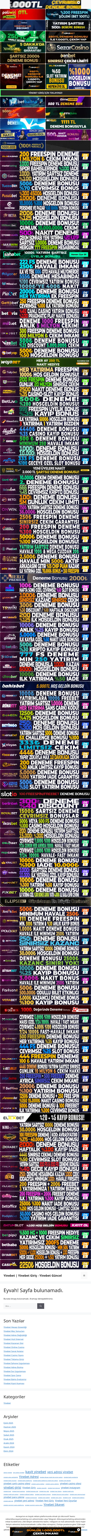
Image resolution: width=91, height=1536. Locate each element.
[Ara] (40, 1306)
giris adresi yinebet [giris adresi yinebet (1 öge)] (18, 1472)
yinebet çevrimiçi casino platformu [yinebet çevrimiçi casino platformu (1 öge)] (14, 1505)
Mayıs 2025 (9, 1431)
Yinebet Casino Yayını (14, 1355)
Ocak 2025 (8, 1439)
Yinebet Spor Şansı (12, 1375)
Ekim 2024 (8, 1451)
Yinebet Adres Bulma (13, 1367)
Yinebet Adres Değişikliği (15, 1335)
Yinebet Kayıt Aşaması (14, 1383)
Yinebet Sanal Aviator (14, 1351)
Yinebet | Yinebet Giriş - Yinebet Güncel (33, 1275)
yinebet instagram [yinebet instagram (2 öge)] (70, 1487)
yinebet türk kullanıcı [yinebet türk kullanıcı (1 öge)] (78, 1497)
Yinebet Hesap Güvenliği (15, 1327)
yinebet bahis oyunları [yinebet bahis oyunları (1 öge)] (10, 1480)
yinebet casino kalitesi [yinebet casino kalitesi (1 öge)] (37, 1484)
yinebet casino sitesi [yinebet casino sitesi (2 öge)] (70, 1483)
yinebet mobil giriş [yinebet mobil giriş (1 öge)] (68, 1491)
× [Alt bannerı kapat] (78, 1529)
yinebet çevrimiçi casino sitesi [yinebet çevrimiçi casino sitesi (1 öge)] (33, 1505)
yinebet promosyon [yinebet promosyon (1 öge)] (31, 1497)
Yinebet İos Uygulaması (15, 1371)
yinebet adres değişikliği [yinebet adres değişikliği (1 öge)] (11, 1477)
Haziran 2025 (10, 1427)
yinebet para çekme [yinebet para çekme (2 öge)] (14, 1497)
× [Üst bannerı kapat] (78, 2)
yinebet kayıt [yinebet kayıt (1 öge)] (7, 1491)
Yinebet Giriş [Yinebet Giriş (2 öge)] (29, 1487)
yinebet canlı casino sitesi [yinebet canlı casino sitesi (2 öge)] (17, 1483)
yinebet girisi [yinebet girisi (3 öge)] (12, 1487)
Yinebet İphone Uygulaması (17, 1363)
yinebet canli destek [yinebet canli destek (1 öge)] (65, 1480)
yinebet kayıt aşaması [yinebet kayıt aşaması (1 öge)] (18, 1491)
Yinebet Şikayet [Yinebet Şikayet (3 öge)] (54, 1504)
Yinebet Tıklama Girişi (14, 1359)
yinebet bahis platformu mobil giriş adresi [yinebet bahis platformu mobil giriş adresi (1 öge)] (45, 1480)
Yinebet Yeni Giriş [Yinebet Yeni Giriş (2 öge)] (44, 1500)
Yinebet (7, 1403)
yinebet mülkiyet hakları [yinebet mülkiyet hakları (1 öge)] (27, 1494)
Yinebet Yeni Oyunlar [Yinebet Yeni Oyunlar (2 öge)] (66, 1500)
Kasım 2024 (9, 1447)
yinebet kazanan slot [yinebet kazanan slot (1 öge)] (32, 1491)
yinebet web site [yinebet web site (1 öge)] (8, 1501)
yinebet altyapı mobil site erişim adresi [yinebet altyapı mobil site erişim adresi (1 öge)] (51, 1477)
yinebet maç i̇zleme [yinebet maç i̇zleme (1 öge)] (55, 1491)
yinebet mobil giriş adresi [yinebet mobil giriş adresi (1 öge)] (11, 1494)
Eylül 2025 (8, 1423)
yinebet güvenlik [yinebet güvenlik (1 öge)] (42, 1488)
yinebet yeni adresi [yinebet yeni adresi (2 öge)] (24, 1500)
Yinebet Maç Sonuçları (14, 1331)
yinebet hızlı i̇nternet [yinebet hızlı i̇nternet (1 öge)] (54, 1488)
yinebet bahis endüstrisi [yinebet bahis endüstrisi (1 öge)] (71, 1477)
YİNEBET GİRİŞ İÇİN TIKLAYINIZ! (45, 92)
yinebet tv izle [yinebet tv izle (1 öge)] (67, 1497)
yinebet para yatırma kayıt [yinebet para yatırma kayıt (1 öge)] (77, 1494)
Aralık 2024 (9, 1443)
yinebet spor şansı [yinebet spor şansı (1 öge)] (56, 1497)
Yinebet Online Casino (14, 1347)
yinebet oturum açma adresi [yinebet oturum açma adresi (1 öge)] (60, 1494)
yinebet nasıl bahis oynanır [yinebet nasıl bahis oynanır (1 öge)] (43, 1494)
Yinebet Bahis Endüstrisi (15, 1379)
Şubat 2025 (9, 1435)
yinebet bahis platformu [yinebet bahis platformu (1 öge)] (25, 1480)
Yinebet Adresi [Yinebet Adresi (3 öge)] (29, 1477)
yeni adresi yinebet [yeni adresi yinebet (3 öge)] (60, 1472)
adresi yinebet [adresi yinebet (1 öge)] (8, 1472)
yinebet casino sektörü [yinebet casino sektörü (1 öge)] (52, 1484)
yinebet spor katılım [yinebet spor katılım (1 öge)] (44, 1497)
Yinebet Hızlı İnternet (13, 1339)
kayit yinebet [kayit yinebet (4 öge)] (35, 1471)
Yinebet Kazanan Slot (13, 1343)
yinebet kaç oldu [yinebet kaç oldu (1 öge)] (44, 1491)
